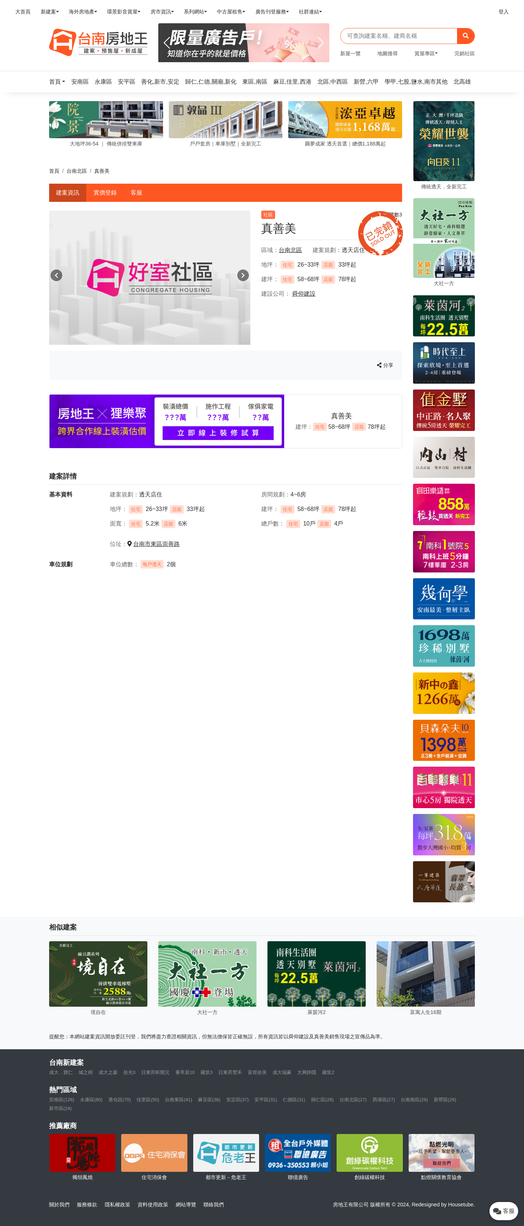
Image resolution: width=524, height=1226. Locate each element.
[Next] (321, 43)
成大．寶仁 (61, 1072)
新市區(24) (60, 1108)
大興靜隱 (306, 1072)
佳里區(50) (147, 1099)
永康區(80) (91, 1099)
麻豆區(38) (209, 1099)
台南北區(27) (353, 1099)
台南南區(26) (414, 1099)
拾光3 (129, 1072)
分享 (385, 365)
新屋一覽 (350, 53)
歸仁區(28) (322, 1099)
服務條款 (87, 1204)
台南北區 (77, 171)
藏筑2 (328, 1072)
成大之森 (108, 1072)
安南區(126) (61, 1099)
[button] (59, 82)
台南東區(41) (178, 1099)
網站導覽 (186, 1204)
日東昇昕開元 (155, 1072)
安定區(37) (237, 1099)
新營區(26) (445, 1099)
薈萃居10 (185, 1072)
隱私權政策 (117, 1204)
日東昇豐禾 (230, 1072)
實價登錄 (105, 192)
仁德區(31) (294, 1099)
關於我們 (59, 1204)
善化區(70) (119, 1099)
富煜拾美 (257, 1072)
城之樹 (86, 1072)
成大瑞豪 (282, 1072)
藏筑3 (207, 1072)
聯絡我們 (213, 1204)
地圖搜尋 (387, 53)
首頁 (54, 171)
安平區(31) (265, 1099)
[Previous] (167, 43)
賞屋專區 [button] (424, 53)
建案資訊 (67, 192)
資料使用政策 (153, 1204)
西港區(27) (384, 1099)
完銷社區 (464, 53)
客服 (136, 192)
